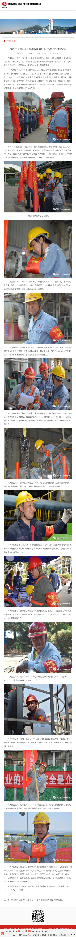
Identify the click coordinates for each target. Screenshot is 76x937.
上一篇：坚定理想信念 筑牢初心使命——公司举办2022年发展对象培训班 (33, 900)
